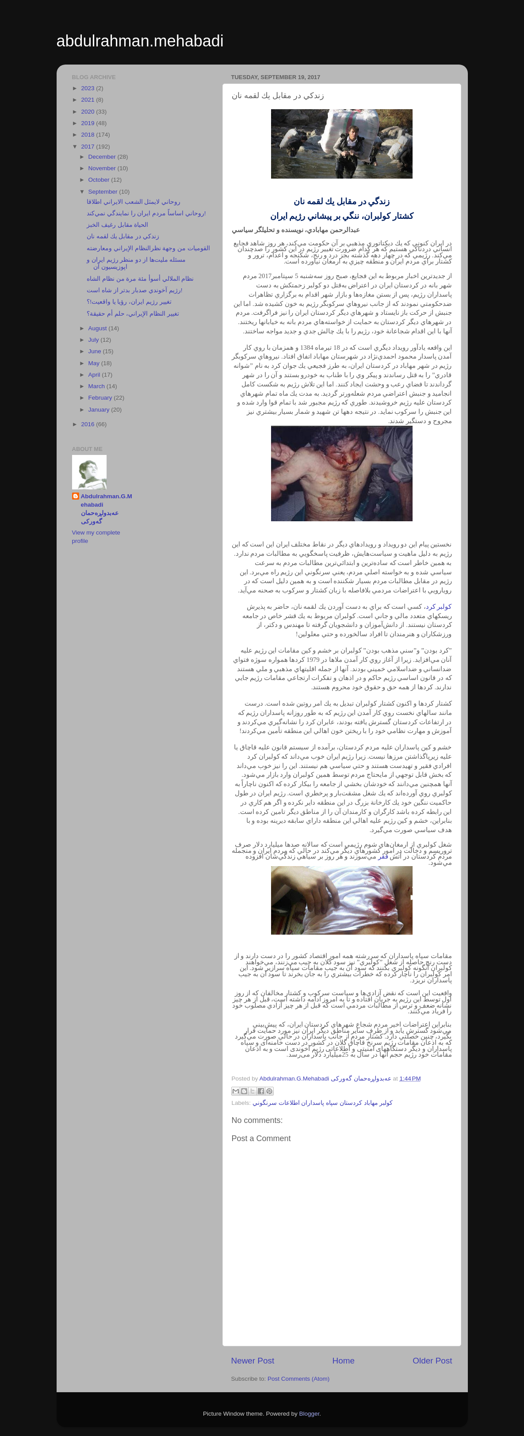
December (103, 156)
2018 (88, 134)
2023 (88, 88)
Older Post (432, 1360)
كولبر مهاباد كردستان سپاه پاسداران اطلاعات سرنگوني (322, 1103)
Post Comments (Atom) (298, 1378)
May (94, 363)
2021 (88, 99)
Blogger (309, 1413)
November (103, 168)
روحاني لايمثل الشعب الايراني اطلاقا (133, 202)
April (95, 374)
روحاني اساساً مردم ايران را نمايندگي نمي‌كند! (146, 213)
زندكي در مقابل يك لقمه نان (123, 236)
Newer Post (253, 1360)
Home (344, 1360)
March (97, 386)
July (94, 339)
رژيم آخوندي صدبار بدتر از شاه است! (134, 290)
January (99, 409)
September (103, 191)
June (95, 351)
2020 (88, 111)
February (101, 397)
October (99, 179)
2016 (88, 424)
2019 (88, 123)
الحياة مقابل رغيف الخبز (117, 225)
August (98, 328)
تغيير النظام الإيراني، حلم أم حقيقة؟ (133, 313)
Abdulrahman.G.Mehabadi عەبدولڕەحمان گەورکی (106, 509)
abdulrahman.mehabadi (140, 41)
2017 (88, 146)
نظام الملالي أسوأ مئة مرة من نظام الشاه (140, 278)
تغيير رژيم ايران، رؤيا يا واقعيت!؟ (129, 301)
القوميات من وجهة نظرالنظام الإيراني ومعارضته (148, 248)
